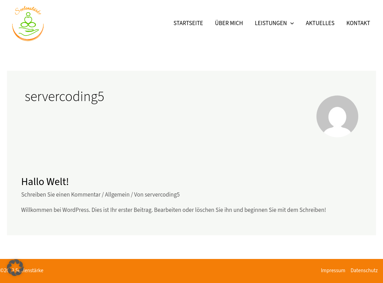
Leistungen (274, 23)
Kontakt (358, 23)
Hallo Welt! (45, 181)
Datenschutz (364, 270)
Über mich (229, 23)
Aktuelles (320, 23)
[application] (290, 23)
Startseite (188, 23)
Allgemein (117, 195)
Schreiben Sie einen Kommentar (61, 195)
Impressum (333, 270)
